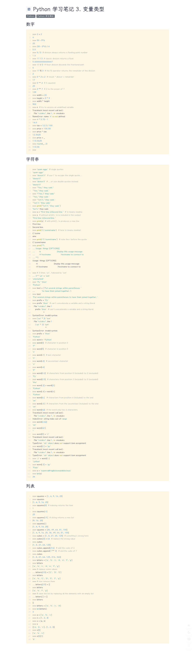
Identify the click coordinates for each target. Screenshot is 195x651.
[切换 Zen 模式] (189, 646)
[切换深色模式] (189, 632)
